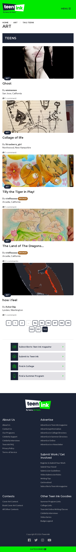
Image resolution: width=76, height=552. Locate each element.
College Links (46, 505)
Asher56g (10, 306)
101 (38, 329)
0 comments (10, 261)
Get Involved (46, 482)
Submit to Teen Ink (25, 357)
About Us (6, 425)
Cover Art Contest (10, 501)
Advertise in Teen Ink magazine (54, 425)
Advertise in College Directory (53, 433)
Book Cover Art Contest (12, 505)
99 (68, 323)
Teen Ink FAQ (8, 444)
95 (42, 323)
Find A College (22, 366)
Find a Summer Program (27, 376)
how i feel (9, 300)
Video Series (46, 517)
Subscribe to (31, 347)
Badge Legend (47, 521)
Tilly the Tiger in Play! (18, 192)
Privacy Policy (8, 448)
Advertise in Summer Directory (54, 436)
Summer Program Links (51, 501)
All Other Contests (10, 509)
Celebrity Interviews (11, 440)
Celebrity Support (9, 436)
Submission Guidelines (50, 470)
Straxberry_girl (13, 144)
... (28, 323)
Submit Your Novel (48, 467)
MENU (66, 8)
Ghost (6, 83)
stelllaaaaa (11, 198)
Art (15, 22)
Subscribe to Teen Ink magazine (54, 486)
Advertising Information (51, 429)
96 (48, 323)
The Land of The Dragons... (23, 246)
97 (55, 323)
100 (32, 329)
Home (5, 22)
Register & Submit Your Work (53, 463)
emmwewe (11, 90)
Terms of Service (9, 452)
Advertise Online (48, 440)
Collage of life (12, 137)
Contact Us (7, 429)
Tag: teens (28, 22)
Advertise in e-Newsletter (52, 444)
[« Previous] (8, 323)
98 (61, 323)
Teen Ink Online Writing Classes (54, 509)
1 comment (9, 98)
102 (45, 329)
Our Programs (8, 433)
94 (35, 323)
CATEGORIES (38, 549)
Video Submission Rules (51, 474)
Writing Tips (46, 478)
